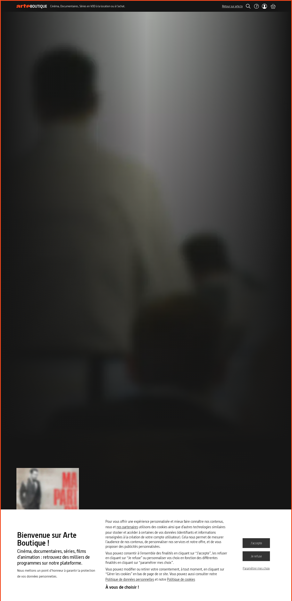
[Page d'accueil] (31, 6)
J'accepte (256, 543)
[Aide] (256, 6)
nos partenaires (127, 527)
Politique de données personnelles (129, 579)
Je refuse (256, 556)
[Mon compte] (264, 6)
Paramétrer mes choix (256, 568)
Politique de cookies (181, 579)
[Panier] (273, 6)
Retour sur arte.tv (232, 6)
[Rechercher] (248, 6)
